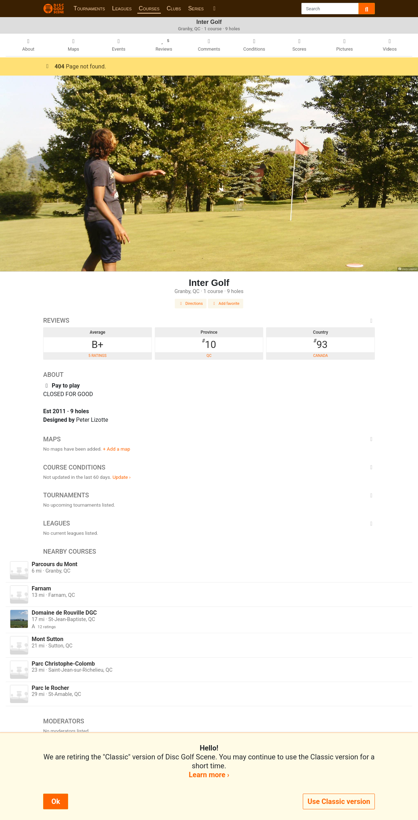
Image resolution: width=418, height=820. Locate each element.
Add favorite (226, 303)
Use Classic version (338, 801)
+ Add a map (116, 449)
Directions (191, 303)
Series (196, 8)
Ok (55, 801)
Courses (149, 8)
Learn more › (209, 774)
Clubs (174, 8)
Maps (209, 439)
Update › (121, 477)
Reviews (209, 320)
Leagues (122, 8)
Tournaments (89, 8)
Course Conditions (209, 467)
